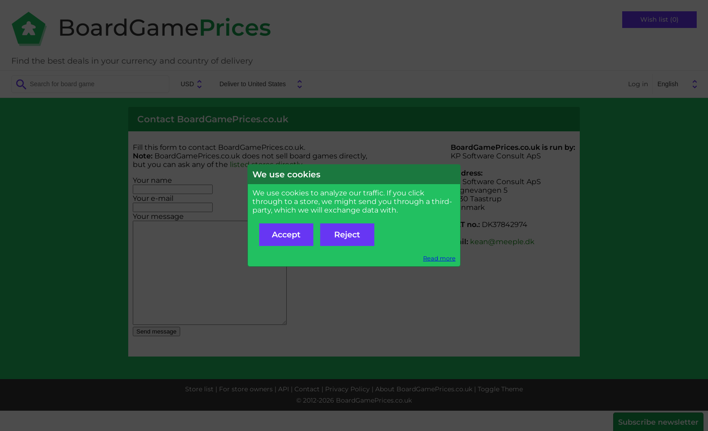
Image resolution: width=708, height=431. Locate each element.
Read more (439, 258)
